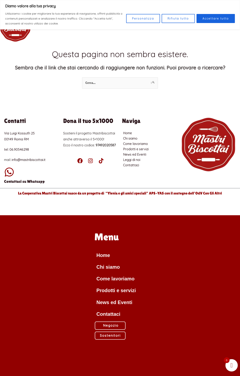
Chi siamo (130, 138)
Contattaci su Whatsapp (24, 181)
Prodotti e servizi (136, 149)
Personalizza (143, 18)
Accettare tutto (215, 18)
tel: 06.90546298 (16, 149)
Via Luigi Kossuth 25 (19, 133)
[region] (120, 14)
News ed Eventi (134, 154)
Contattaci (131, 165)
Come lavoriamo (135, 144)
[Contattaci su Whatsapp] (9, 172)
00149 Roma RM (16, 139)
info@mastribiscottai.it (29, 159)
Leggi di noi (131, 160)
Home (127, 133)
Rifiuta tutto (178, 18)
